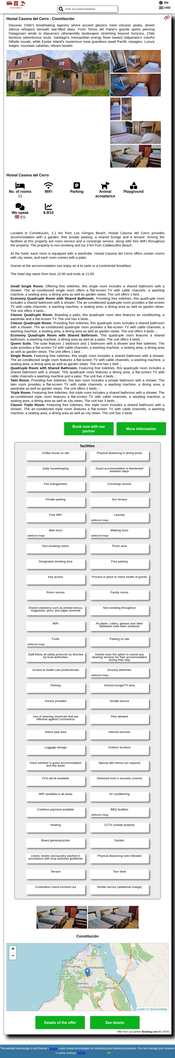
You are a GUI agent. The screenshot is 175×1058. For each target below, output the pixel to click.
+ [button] (12, 949)
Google (53, 1048)
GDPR (81, 1053)
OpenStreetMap (158, 1009)
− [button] (12, 956)
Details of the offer (60, 1023)
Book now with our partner (88, 429)
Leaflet (141, 1009)
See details (114, 1023)
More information (141, 429)
